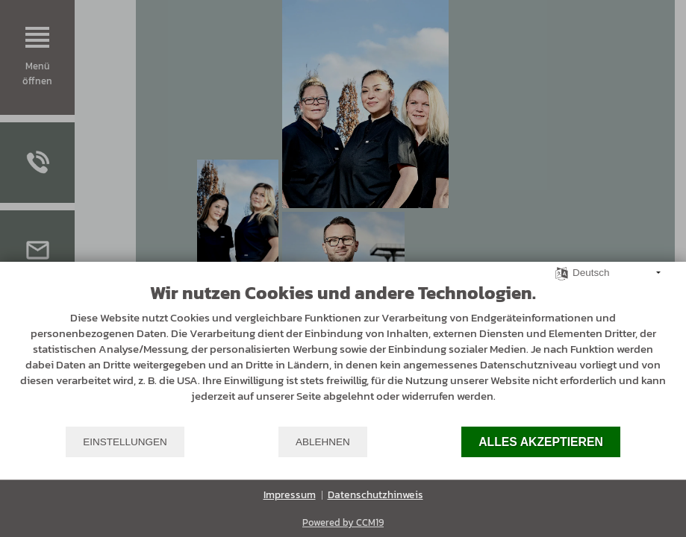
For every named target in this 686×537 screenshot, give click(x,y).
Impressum (290, 495)
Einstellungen (125, 442)
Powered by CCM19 (343, 522)
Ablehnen (323, 442)
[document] (343, 353)
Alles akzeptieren (540, 442)
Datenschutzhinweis (375, 495)
